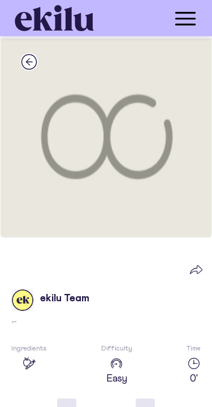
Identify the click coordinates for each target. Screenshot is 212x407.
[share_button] (196, 269)
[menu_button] (151, 18)
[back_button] (29, 61)
